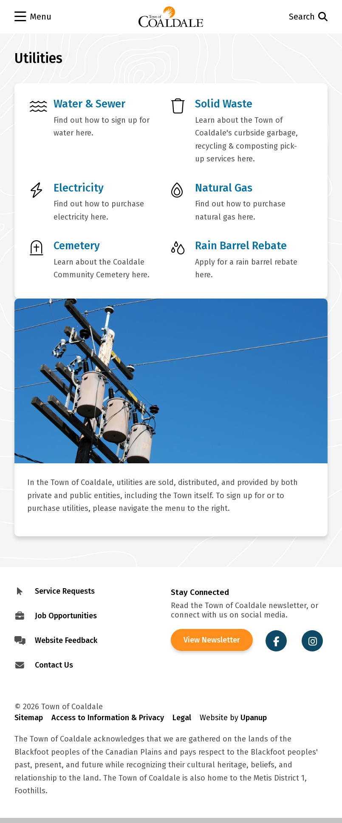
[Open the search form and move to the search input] (296, 16)
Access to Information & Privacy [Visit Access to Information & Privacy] (107, 717)
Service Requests (65, 591)
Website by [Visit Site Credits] (233, 717)
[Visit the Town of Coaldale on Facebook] (276, 640)
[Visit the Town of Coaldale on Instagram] (312, 640)
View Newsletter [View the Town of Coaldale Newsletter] (212, 640)
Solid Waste (223, 103)
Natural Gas (223, 187)
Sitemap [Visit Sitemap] (28, 717)
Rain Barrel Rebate (241, 245)
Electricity (79, 187)
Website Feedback (66, 640)
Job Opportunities (66, 615)
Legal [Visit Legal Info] (181, 717)
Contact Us (54, 665)
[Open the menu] (45, 17)
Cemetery (77, 245)
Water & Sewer (89, 103)
